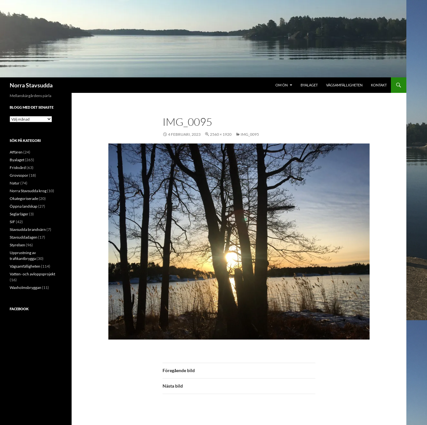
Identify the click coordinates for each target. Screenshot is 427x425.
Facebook (19, 309)
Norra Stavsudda (31, 85)
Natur (15, 183)
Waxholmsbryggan (25, 287)
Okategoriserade (24, 198)
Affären (16, 152)
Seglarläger (19, 214)
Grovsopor (19, 175)
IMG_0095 (250, 134)
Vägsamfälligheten (344, 85)
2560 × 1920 (221, 134)
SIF (12, 221)
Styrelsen (17, 244)
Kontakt (379, 85)
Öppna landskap (23, 206)
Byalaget (309, 85)
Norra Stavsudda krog (28, 190)
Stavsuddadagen (23, 237)
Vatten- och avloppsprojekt (32, 274)
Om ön (281, 85)
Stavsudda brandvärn (28, 229)
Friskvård (18, 167)
